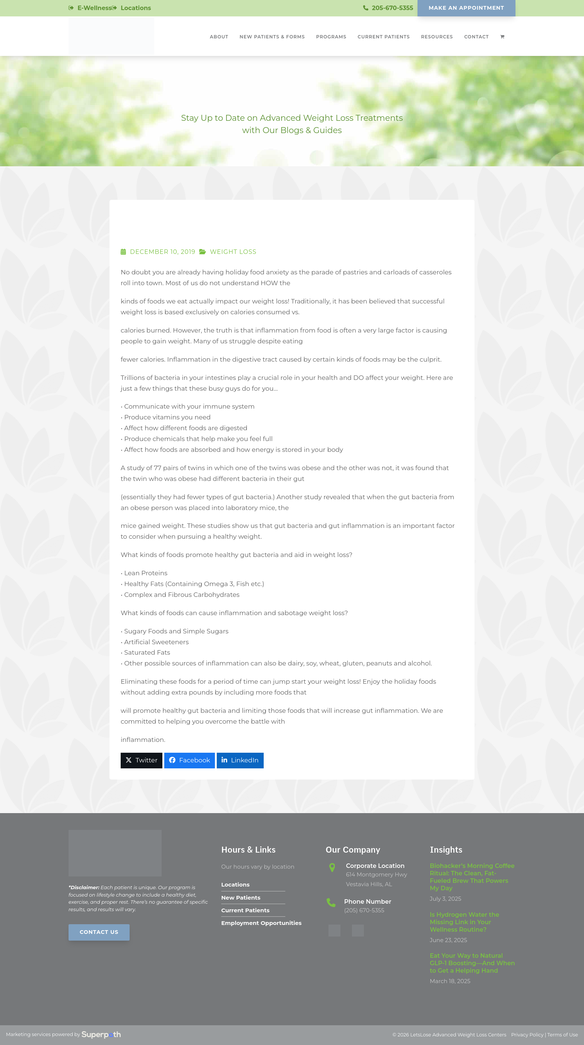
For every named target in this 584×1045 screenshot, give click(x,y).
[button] (141, 760)
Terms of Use (563, 1035)
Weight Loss (233, 251)
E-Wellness (94, 8)
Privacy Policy (527, 1035)
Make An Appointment (466, 7)
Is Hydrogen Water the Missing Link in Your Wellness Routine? (464, 922)
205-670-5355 (392, 8)
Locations (136, 8)
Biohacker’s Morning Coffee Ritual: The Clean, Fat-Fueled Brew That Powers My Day (472, 877)
